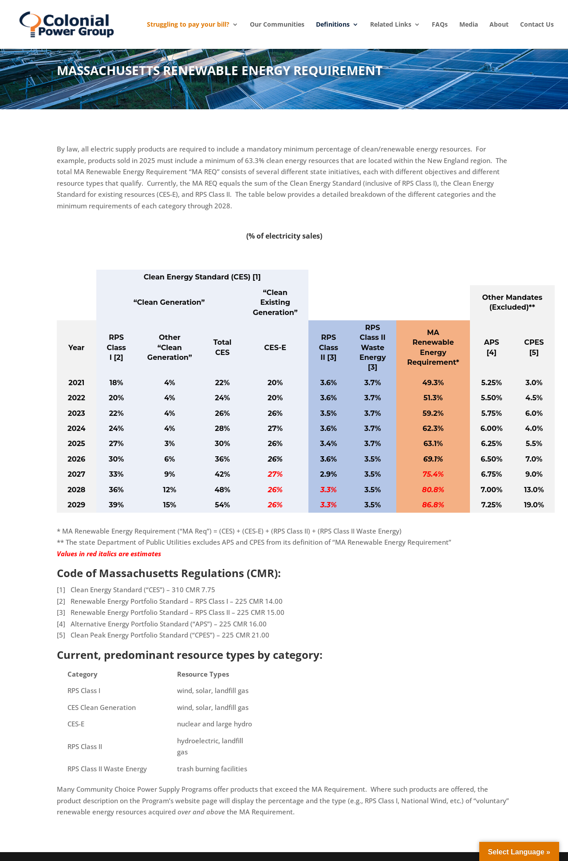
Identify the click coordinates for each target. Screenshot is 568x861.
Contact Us (537, 24)
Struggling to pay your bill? (188, 24)
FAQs (440, 24)
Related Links (390, 24)
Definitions (333, 24)
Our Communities (277, 24)
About (499, 24)
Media (468, 24)
